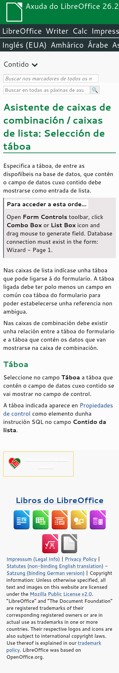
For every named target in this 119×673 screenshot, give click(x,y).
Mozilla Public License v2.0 (61, 593)
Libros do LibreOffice (59, 500)
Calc (80, 30)
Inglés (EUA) (24, 44)
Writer (56, 30)
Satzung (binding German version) (45, 572)
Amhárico (66, 44)
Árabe (98, 44)
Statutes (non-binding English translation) (54, 565)
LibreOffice (22, 30)
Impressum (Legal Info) (33, 558)
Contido (16, 64)
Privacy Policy (80, 558)
